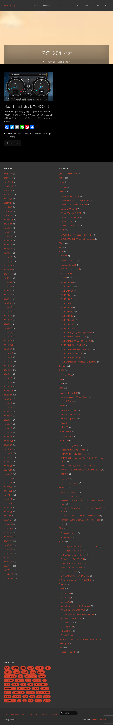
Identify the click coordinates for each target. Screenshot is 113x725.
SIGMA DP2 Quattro (69, 572)
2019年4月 (8, 228)
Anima (94, 720)
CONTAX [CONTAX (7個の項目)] (40, 668)
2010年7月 (8, 541)
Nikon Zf (64, 427)
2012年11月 (8, 445)
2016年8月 (8, 282)
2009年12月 (8, 570)
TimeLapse (64, 643)
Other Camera (65, 431)
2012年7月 (8, 462)
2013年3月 (8, 428)
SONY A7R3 (66, 598)
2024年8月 (8, 174)
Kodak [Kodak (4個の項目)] (25, 672)
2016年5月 (8, 295)
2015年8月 (8, 311)
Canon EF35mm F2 (69, 209)
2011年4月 (8, 503)
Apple (23, 99)
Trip (60, 648)
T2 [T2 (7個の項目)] (44, 680)
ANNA (61, 178)
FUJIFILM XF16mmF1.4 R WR (73, 345)
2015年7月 (8, 316)
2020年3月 (8, 207)
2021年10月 (8, 195)
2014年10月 (8, 353)
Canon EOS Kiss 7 (68, 261)
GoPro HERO (66, 375)
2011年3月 (8, 508)
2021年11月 (8, 190)
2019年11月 (8, 224)
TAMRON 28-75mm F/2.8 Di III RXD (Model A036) (80, 639)
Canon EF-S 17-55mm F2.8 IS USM (75, 201)
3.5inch (9, 134)
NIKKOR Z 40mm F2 (69, 419)
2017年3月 (8, 257)
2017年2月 (8, 261)
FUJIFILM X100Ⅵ (68, 328)
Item (61, 384)
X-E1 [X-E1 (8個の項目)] (23, 684)
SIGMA (62, 542)
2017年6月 (8, 249)
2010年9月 (8, 532)
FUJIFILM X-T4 (67, 316)
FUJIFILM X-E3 (67, 291)
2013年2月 (8, 432)
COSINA (62, 230)
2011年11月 (8, 474)
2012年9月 (8, 453)
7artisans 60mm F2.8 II (68, 174)
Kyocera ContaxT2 (68, 265)
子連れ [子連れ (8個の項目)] (46, 697)
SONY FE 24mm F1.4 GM (71, 619)
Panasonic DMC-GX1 (69, 492)
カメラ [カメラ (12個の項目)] (35, 688)
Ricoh (61, 528)
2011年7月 (8, 491)
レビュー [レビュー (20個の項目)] (17, 697)
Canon (61, 191)
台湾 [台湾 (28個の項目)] (39, 697)
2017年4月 (8, 253)
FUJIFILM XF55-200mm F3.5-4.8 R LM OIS (78, 362)
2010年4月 (8, 553)
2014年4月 (8, 374)
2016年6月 (8, 291)
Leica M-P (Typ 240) (69, 393)
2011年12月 (8, 470)
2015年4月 (8, 328)
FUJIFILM (63, 277)
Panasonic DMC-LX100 (70, 497)
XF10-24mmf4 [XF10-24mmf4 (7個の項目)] (40, 684)
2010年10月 (8, 528)
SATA (46, 134)
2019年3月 (8, 232)
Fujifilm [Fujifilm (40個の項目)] (8, 672)
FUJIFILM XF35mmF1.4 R (71, 358)
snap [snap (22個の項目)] (28, 680)
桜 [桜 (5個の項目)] (24, 701)
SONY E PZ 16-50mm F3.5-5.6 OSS (75, 606)
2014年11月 (8, 349)
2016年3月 (8, 299)
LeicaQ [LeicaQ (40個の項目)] (40, 672)
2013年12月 (8, 391)
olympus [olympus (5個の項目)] (19, 680)
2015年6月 (8, 320)
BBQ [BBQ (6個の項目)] (23, 668)
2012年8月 (8, 457)
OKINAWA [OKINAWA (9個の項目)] (8, 680)
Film (61, 252)
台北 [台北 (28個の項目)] (32, 697)
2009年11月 (8, 574)
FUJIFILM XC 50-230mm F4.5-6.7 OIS (76, 333)
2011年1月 (8, 516)
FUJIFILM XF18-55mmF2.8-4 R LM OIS (77, 349)
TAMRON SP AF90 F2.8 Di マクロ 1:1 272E (78, 466)
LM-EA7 (66, 479)
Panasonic (63, 487)
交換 (13, 137)
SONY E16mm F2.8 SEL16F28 (73, 610)
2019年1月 (8, 241)
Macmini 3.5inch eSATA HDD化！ (28, 106)
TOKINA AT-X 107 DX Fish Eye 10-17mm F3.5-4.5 (81, 470)
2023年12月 (8, 178)
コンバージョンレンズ (70, 483)
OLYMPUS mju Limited (70, 269)
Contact (54, 715)
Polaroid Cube (67, 436)
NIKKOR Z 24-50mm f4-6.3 (72, 415)
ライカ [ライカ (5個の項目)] (7, 697)
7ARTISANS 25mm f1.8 (70, 446)
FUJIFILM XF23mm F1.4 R (71, 353)
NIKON (62, 405)
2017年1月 (8, 265)
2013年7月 (8, 412)
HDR (61, 379)
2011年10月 (8, 478)
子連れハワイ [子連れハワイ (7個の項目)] (10, 701)
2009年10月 (9, 578)
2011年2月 (8, 512)
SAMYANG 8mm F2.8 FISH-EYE (74, 454)
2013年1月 (8, 437)
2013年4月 (8, 424)
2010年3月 (8, 558)
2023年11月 (8, 182)
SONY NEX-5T (67, 631)
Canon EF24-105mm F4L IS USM (74, 205)
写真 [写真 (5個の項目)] (25, 697)
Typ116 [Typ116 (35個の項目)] (15, 684)
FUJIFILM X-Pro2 (68, 299)
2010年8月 (8, 537)
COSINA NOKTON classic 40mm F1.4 (76, 235)
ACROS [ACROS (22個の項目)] (15, 668)
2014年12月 (8, 345)
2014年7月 (8, 366)
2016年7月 (8, 286)
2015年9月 (8, 307)
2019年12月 (8, 220)
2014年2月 (8, 382)
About (45, 715)
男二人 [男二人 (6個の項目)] (38, 701)
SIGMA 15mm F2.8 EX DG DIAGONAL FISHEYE (80, 547)
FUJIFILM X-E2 (67, 287)
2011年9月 (8, 482)
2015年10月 (8, 303)
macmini (38, 134)
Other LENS (64, 441)
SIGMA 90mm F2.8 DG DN (72, 567)
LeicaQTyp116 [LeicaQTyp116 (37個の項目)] (10, 676)
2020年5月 (8, 199)
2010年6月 (8, 545)
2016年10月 (8, 274)
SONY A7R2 (66, 593)
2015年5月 (8, 324)
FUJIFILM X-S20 (67, 303)
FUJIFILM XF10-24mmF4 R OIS (73, 337)
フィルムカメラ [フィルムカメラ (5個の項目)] (43, 693)
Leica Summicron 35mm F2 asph (75, 397)
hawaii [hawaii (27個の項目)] (16, 672)
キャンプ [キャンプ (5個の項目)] (45, 688)
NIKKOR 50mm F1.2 (69, 410)
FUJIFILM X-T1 (67, 308)
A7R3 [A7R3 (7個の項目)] (7, 668)
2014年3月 (8, 378)
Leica (61, 388)
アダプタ (64, 474)
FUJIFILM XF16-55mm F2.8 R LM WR (76, 341)
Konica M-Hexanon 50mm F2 (73, 450)
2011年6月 (8, 495)
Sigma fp (62, 584)
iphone (64, 187)
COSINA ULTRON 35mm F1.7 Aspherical (78, 239)
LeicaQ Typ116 (67, 401)
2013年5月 (8, 420)
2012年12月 (8, 441)
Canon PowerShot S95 (70, 226)
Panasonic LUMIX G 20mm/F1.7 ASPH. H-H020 (80, 520)
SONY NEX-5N (67, 623)
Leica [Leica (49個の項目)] (33, 672)
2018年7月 (8, 245)
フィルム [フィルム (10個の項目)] (30, 693)
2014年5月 (8, 370)
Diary (61, 243)
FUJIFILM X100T (67, 324)
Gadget (62, 366)
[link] (106, 5)
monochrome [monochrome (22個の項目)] (31, 676)
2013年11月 (8, 395)
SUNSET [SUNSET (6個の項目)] (37, 680)
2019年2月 (8, 236)
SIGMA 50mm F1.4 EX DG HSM (74, 563)
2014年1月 (8, 387)
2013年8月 (8, 407)
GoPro (61, 370)
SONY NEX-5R (67, 627)
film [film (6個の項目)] (47, 668)
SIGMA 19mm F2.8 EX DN (71, 551)
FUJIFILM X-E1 (67, 283)
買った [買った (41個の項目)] (46, 701)
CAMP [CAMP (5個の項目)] (30, 668)
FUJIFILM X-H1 (67, 295)
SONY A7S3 (66, 602)
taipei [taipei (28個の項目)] (7, 684)
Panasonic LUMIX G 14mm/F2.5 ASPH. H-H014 (80, 516)
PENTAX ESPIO (67, 273)
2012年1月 (8, 466)
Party (61, 524)
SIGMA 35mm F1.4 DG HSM (72, 559)
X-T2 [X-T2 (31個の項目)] (30, 684)
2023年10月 (8, 186)
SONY (61, 588)
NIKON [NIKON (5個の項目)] (42, 676)
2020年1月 (8, 215)
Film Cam (63, 256)
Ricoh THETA (66, 537)
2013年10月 (8, 399)
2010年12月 (8, 520)
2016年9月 (8, 278)
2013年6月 (8, 416)
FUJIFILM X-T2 (67, 312)
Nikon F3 (64, 423)
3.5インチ (18, 134)
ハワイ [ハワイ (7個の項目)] (7, 693)
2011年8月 (8, 487)
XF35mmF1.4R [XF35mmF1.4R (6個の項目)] (23, 688)
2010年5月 (8, 549)
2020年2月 (8, 211)
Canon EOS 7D (67, 221)
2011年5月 (8, 499)
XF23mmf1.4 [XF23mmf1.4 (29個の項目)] (10, 688)
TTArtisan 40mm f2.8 (68, 652)
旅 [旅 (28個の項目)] (19, 701)
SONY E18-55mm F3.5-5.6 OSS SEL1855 (77, 614)
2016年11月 (8, 270)
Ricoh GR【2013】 (68, 533)
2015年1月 (8, 341)
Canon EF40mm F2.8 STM (72, 213)
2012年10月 (8, 449)
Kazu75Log (9, 5)
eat (60, 247)
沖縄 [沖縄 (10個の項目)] (30, 701)
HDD (32, 134)
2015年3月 (8, 332)
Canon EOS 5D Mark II (70, 217)
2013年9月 (8, 403)
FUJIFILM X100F (67, 320)
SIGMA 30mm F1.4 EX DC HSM (73, 555)
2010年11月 (8, 524)
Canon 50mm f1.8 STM (70, 196)
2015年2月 (8, 336)
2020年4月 (8, 203)
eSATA (25, 134)
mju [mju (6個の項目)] (20, 676)
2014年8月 (8, 361)
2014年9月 (8, 357)
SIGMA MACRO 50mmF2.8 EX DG (75, 576)
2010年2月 (8, 562)
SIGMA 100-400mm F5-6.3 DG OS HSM (75, 580)
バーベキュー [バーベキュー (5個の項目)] (18, 693)
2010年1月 (8, 566)
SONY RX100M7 (67, 635)
